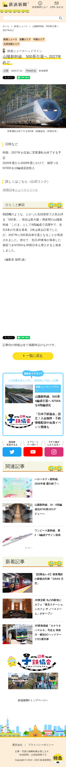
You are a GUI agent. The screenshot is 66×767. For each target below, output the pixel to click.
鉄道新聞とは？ (40, 4)
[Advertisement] (33, 298)
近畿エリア (25, 39)
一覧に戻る (33, 356)
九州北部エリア (11, 44)
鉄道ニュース (21, 26)
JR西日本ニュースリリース (20, 190)
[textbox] (33, 18)
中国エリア (38, 39)
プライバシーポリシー (41, 744)
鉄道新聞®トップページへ (33, 700)
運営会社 (17, 744)
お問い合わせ (56, 4)
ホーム (6, 26)
